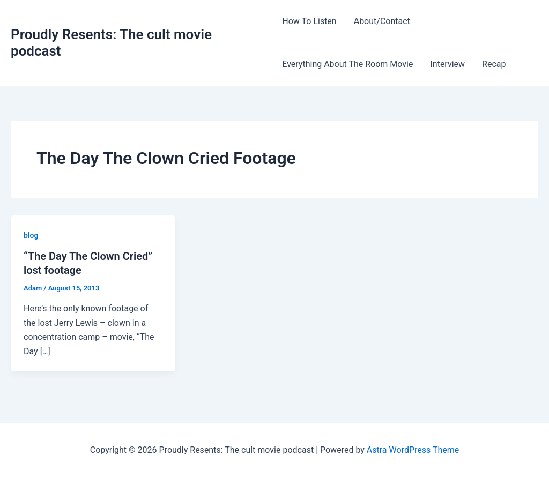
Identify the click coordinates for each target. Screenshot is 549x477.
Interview (447, 64)
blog (31, 235)
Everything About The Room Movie (347, 64)
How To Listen (309, 21)
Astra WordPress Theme (413, 450)
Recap (494, 64)
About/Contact (382, 21)
